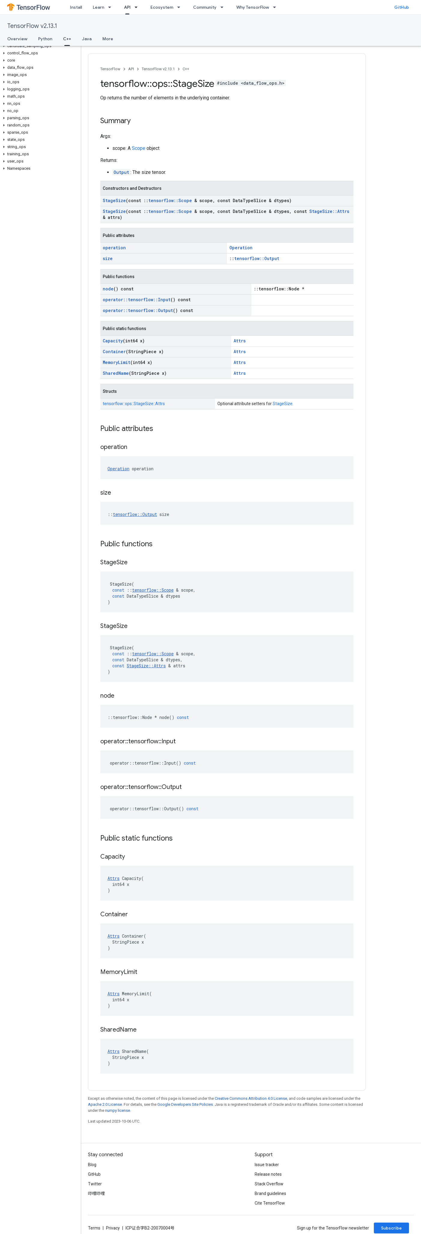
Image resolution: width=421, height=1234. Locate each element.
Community (205, 7)
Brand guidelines (270, 1193)
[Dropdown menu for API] (138, 7)
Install (76, 7)
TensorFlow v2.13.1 (32, 26)
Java (87, 38)
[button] (39, 46)
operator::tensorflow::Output (138, 310)
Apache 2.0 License (105, 1104)
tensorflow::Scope (170, 200)
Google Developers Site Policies (185, 1104)
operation (114, 247)
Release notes (268, 1174)
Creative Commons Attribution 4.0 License (251, 1098)
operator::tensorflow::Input (137, 299)
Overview (17, 38)
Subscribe (391, 1228)
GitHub (401, 7)
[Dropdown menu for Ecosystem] (180, 7)
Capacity (113, 341)
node (108, 289)
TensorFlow (110, 69)
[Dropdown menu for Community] (224, 7)
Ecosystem (161, 7)
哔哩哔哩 (96, 1193)
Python (45, 38)
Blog (92, 1164)
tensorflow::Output (256, 258)
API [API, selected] (127, 7)
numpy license (117, 1110)
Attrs (240, 341)
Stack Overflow (269, 1183)
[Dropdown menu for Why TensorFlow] (276, 7)
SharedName (116, 373)
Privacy (113, 1228)
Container (114, 351)
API (131, 69)
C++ (186, 69)
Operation (241, 247)
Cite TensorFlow (270, 1203)
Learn (98, 7)
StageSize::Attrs (329, 211)
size (108, 258)
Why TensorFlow (252, 7)
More (107, 38)
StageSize (114, 200)
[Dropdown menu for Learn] (111, 7)
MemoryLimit (116, 362)
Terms (94, 1228)
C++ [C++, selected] (67, 38)
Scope (138, 148)
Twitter (95, 1183)
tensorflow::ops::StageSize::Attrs (134, 403)
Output (121, 172)
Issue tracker (267, 1164)
